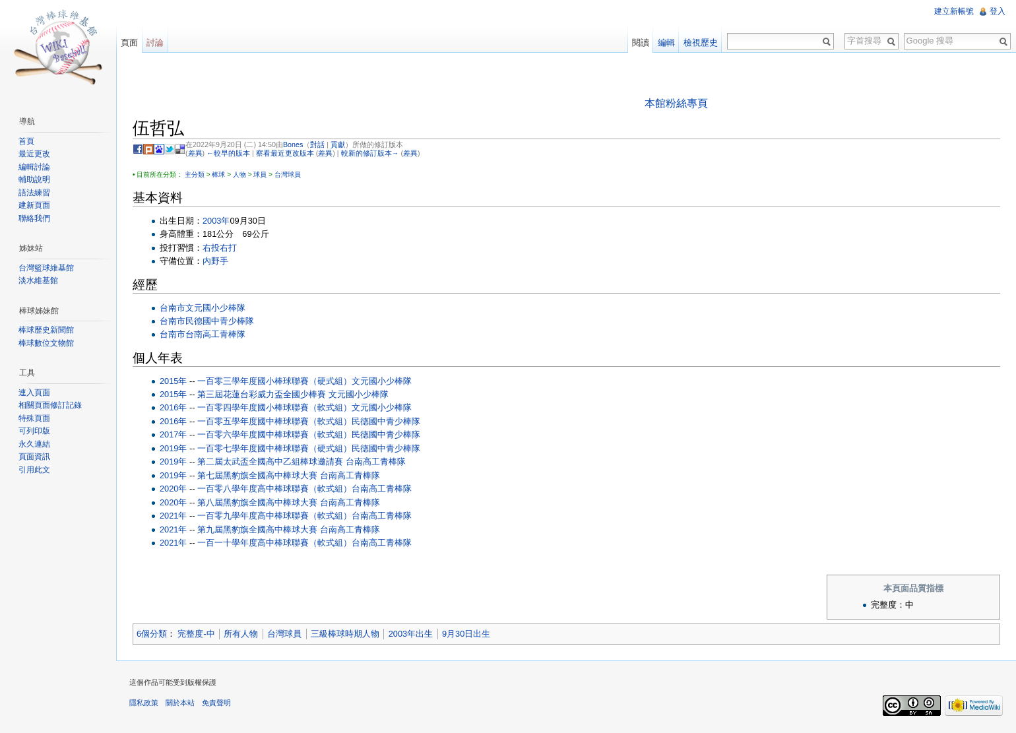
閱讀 (640, 43)
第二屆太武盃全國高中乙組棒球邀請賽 (270, 461)
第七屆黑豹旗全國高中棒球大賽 (257, 475)
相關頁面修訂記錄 (50, 405)
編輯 (666, 43)
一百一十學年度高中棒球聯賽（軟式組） (274, 543)
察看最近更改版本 (285, 153)
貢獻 (338, 144)
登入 (997, 11)
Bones (293, 144)
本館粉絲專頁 (676, 103)
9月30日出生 (466, 634)
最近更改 (34, 153)
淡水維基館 (38, 280)
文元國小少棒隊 (215, 308)
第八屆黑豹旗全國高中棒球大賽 (257, 502)
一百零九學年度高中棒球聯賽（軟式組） (274, 516)
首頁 (26, 141)
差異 (195, 153)
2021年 (173, 516)
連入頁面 (34, 392)
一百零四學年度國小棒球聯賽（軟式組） (274, 407)
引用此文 (34, 469)
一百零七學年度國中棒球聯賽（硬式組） (274, 448)
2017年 (173, 434)
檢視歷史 (700, 43)
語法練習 (34, 192)
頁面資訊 (34, 456)
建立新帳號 (954, 11)
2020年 (173, 489)
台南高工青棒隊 (215, 334)
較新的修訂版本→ (370, 153)
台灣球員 (287, 174)
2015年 (173, 381)
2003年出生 (411, 634)
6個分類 (152, 634)
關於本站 (180, 703)
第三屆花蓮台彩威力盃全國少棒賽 (261, 394)
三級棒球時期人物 (345, 634)
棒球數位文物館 (46, 343)
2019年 (173, 448)
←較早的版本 (228, 153)
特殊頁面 (34, 418)
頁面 (129, 43)
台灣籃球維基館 (46, 267)
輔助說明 (34, 179)
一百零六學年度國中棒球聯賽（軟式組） (274, 434)
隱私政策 (143, 703)
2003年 (216, 221)
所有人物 (241, 634)
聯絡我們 (34, 218)
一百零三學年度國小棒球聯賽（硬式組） (274, 381)
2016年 (173, 407)
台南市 (172, 308)
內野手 (215, 261)
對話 (317, 144)
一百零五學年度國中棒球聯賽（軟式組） (274, 421)
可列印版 (34, 430)
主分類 (195, 174)
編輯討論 (34, 167)
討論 (155, 43)
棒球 (218, 174)
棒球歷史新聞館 (46, 330)
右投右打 (220, 248)
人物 (239, 174)
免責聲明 (216, 703)
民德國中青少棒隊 (219, 321)
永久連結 (34, 444)
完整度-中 (195, 634)
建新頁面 (34, 205)
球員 (260, 174)
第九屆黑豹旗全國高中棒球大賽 (257, 529)
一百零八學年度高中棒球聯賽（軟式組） (274, 489)
